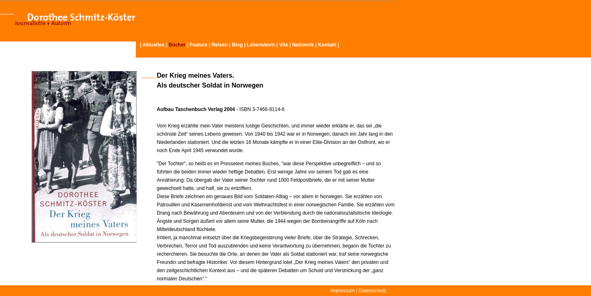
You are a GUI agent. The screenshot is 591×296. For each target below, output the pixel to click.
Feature (198, 45)
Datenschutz (372, 291)
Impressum (342, 291)
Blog (237, 45)
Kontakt (327, 45)
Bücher (177, 45)
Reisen (219, 45)
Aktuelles (153, 45)
